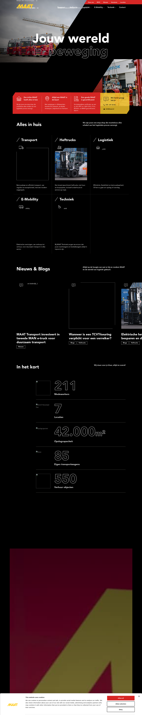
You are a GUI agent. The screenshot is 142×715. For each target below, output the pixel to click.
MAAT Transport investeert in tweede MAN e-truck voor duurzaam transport (38, 338)
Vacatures (114, 2)
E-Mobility (99, 7)
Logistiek (86, 7)
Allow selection (120, 697)
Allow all (121, 691)
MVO (98, 2)
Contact (122, 7)
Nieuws (105, 2)
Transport (62, 7)
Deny (121, 702)
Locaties (123, 2)
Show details (102, 711)
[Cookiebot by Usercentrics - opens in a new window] (12, 711)
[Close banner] (139, 689)
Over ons (91, 2)
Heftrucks (74, 7)
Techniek (111, 7)
